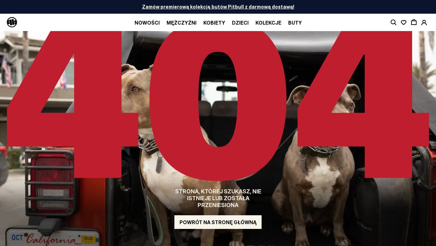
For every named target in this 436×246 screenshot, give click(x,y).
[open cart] (414, 22)
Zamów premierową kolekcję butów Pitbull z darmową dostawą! (218, 7)
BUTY (295, 22)
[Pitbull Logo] (12, 22)
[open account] (424, 22)
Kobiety (214, 22)
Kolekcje (268, 22)
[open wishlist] (404, 22)
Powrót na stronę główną (218, 222)
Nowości (147, 22)
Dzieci (240, 22)
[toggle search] (393, 22)
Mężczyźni (182, 22)
